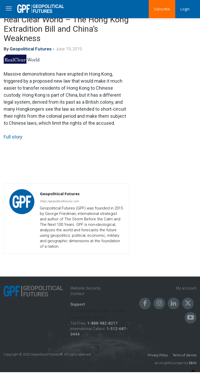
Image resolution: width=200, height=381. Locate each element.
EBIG (192, 363)
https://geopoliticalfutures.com (59, 201)
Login (185, 8)
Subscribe (162, 8)
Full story (13, 137)
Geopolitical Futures (31, 48)
